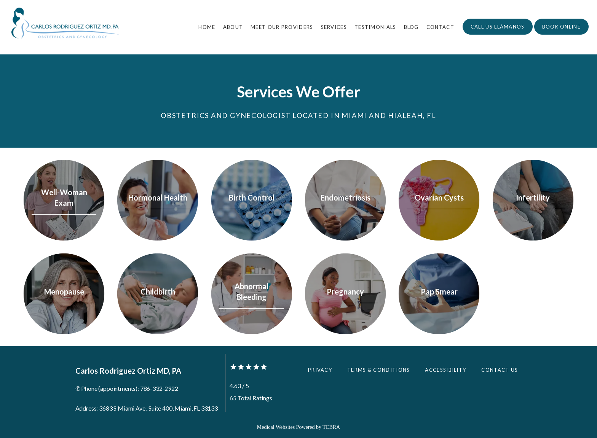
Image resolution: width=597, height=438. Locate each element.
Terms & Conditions (378, 370)
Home (206, 27)
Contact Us (499, 370)
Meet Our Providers (282, 27)
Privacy (320, 370)
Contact (440, 27)
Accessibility (445, 370)
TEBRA (331, 427)
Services (334, 27)
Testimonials (375, 27)
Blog (411, 27)
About (233, 27)
